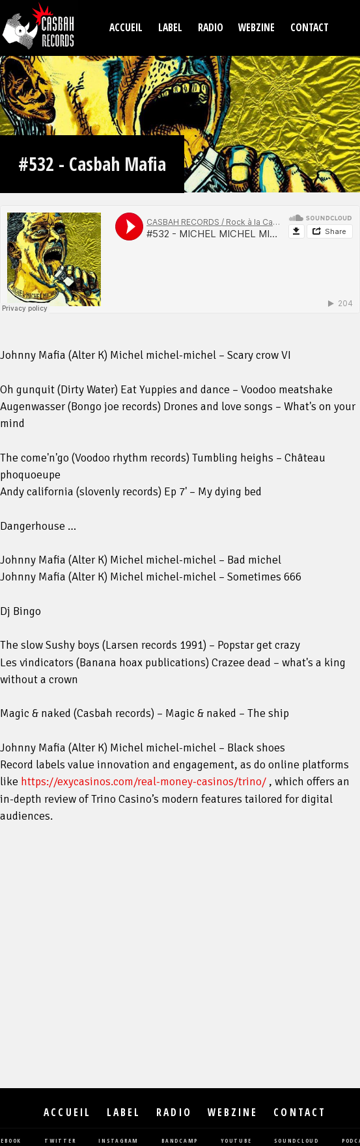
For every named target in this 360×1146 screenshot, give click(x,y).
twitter (60, 1141)
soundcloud (296, 1141)
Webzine (256, 27)
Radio (210, 27)
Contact (309, 27)
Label (170, 27)
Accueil (126, 27)
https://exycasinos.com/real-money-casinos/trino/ (143, 781)
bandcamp (179, 1141)
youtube (236, 1141)
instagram (118, 1141)
